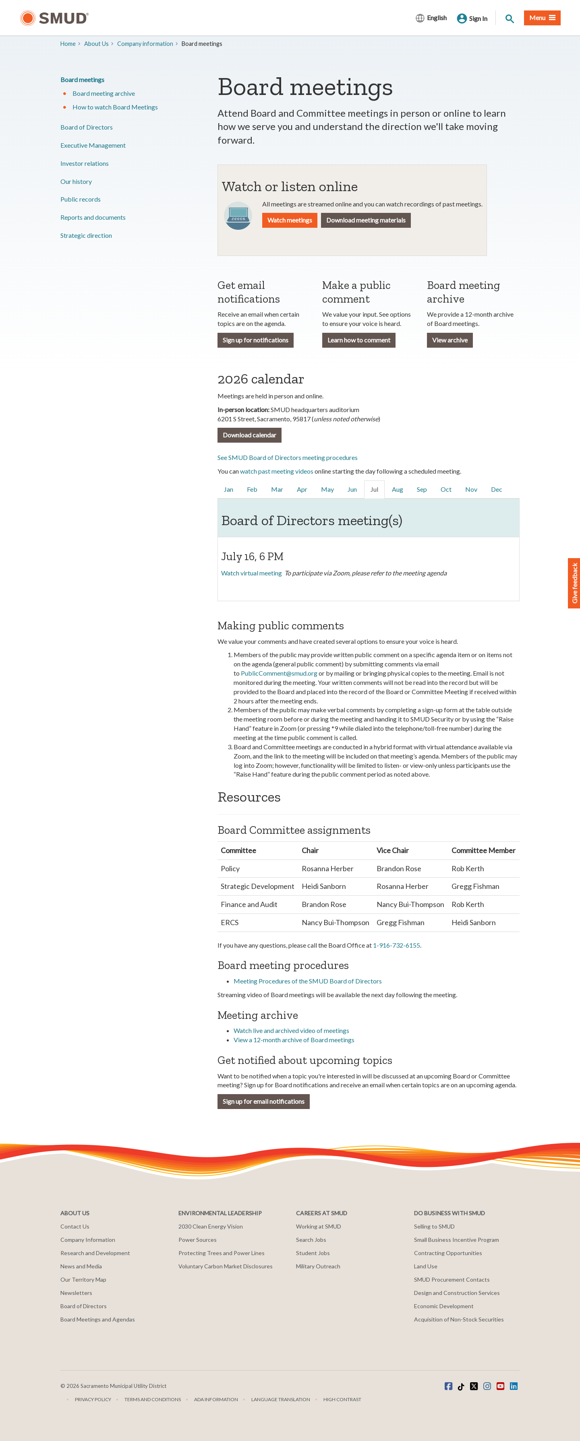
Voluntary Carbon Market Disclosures (225, 1266)
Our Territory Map (83, 1279)
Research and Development (95, 1252)
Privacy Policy (93, 1399)
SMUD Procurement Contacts (452, 1279)
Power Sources (197, 1239)
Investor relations (84, 163)
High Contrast (342, 1399)
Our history (76, 181)
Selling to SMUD (434, 1226)
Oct (446, 489)
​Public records (80, 199)
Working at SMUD (318, 1226)
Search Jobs (311, 1239)
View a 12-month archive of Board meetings (294, 1039)
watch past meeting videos (276, 471)
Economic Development (444, 1306)
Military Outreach (318, 1266)
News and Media (81, 1266)
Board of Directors (86, 127)
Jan (228, 489)
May (327, 489)
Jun (352, 489)
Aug (397, 489)
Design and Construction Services (457, 1292)
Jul (374, 489)
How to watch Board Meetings (115, 107)
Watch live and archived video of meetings (291, 1030)
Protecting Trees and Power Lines (221, 1252)
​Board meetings (82, 79)
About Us (96, 43)
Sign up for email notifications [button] (263, 1101)
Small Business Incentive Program (456, 1239)
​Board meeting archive (103, 93)
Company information (145, 43)
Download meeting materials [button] (366, 220)
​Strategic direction (86, 235)
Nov (471, 489)
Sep (422, 489)
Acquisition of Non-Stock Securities (459, 1319)
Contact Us (74, 1226)
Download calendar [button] (249, 435)
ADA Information (216, 1399)
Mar (277, 489)
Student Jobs (313, 1252)
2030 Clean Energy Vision (210, 1226)
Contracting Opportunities (448, 1252)
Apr (302, 489)
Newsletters (76, 1292)
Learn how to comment (358, 340)
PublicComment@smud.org (279, 673)
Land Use (425, 1266)
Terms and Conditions (152, 1399)
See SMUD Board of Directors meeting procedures (288, 457)
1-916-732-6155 (396, 945)
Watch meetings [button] (289, 220)
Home (68, 43)
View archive (450, 340)
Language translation (280, 1399)
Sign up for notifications (255, 340)
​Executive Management (93, 145)
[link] (229, 489)
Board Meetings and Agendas (97, 1319)
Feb (252, 489)
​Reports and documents (93, 217)
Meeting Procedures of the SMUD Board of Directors (308, 981)
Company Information (87, 1239)
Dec (496, 489)
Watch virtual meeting (251, 573)
